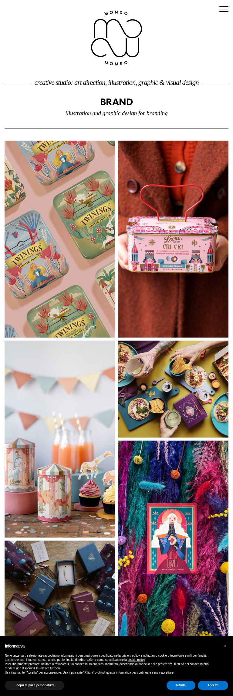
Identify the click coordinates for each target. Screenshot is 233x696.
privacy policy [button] (131, 655)
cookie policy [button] (136, 659)
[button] (225, 646)
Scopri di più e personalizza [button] (35, 685)
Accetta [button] (213, 685)
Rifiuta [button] (181, 685)
